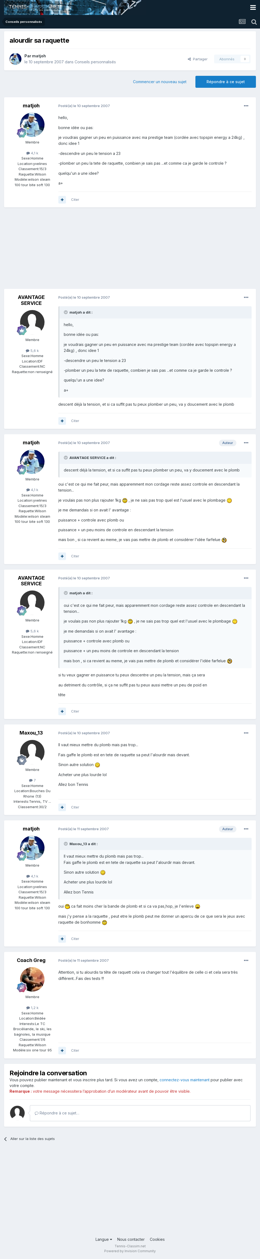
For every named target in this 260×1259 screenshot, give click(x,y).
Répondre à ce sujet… (57, 1113)
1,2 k (32, 1007)
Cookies (157, 1239)
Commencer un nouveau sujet (159, 81)
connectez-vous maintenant (185, 1079)
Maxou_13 (31, 733)
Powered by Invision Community (130, 1251)
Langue (104, 1239)
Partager (198, 59)
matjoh (39, 56)
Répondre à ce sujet (226, 81)
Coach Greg (31, 960)
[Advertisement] (67, 251)
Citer (75, 199)
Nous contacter (131, 1239)
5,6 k (32, 350)
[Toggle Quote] (66, 312)
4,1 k (32, 153)
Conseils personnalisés (95, 62)
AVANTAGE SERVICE (31, 300)
